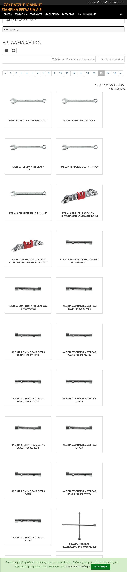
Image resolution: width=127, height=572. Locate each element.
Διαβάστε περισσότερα (77, 566)
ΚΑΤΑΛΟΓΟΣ (68, 14)
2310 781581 (97, 512)
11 (67, 73)
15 (94, 73)
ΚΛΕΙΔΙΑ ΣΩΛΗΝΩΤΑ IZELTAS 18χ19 (63, 307)
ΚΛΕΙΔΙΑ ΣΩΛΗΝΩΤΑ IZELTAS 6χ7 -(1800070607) (63, 214)
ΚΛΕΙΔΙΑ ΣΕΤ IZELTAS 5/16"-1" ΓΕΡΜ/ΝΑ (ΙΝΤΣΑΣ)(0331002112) (104, 169)
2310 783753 (97, 499)
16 (101, 73)
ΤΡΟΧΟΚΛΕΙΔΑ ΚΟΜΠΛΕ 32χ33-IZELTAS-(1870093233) (104, 446)
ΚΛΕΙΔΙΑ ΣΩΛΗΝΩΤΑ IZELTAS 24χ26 (63, 354)
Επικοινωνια (89, 14)
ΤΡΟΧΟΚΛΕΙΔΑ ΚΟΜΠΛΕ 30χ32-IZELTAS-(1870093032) (63, 446)
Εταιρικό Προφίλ (10, 499)
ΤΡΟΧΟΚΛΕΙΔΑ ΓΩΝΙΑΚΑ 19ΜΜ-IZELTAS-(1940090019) (104, 400)
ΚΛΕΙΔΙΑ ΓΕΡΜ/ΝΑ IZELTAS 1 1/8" (23, 168)
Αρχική (9, 19)
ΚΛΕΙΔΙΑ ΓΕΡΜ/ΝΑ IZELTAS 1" (63, 120)
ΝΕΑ (79, 14)
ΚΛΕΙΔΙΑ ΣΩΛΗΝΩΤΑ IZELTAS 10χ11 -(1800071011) (23, 261)
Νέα (4, 507)
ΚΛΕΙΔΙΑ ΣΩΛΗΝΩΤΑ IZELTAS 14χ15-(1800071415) (104, 261)
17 (107, 73)
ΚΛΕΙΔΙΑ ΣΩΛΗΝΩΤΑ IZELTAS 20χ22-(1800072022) (104, 307)
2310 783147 (97, 504)
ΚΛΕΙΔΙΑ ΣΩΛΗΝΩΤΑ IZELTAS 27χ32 (23, 400)
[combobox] (112, 59)
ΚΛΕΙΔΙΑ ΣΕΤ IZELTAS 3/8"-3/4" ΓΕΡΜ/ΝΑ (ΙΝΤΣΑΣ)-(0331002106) (23, 216)
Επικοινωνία (8, 511)
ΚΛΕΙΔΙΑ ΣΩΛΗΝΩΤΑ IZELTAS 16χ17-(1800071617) (23, 307)
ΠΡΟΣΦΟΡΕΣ (36, 14)
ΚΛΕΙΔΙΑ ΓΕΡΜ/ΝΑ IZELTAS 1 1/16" (104, 122)
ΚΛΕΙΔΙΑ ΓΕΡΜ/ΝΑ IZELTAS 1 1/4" (63, 168)
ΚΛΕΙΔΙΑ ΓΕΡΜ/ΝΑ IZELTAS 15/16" (23, 122)
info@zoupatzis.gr (99, 519)
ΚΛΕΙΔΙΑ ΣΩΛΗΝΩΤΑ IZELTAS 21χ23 (23, 354)
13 (80, 73)
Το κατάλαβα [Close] (100, 566)
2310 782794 (97, 508)
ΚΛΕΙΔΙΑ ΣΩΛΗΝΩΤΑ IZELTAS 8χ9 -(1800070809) (104, 214)
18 (114, 73)
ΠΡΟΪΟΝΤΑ (21, 14)
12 (74, 73)
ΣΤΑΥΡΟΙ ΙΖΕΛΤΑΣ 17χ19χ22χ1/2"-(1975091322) (63, 405)
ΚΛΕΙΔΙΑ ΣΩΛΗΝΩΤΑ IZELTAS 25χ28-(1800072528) (104, 354)
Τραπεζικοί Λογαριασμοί (57, 499)
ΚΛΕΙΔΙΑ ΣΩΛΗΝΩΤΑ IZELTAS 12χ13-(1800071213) (63, 261)
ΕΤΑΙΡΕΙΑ (8, 14)
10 (60, 73)
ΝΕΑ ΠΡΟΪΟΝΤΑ (52, 14)
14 (87, 73)
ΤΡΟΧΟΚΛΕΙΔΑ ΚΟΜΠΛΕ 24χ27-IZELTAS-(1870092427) (23, 446)
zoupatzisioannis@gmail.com (100, 527)
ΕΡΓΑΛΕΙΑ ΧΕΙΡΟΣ (25, 19)
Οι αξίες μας (8, 503)
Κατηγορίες (12, 29)
